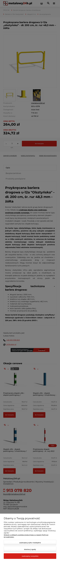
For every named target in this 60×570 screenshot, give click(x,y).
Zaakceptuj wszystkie (30, 556)
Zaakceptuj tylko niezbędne (30, 543)
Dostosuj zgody (30, 549)
